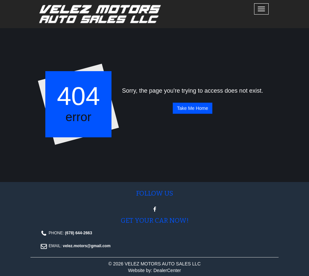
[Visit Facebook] (154, 209)
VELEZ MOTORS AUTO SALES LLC (163, 263)
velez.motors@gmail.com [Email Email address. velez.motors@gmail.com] (86, 246)
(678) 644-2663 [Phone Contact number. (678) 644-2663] (78, 233)
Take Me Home (192, 108)
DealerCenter (167, 270)
